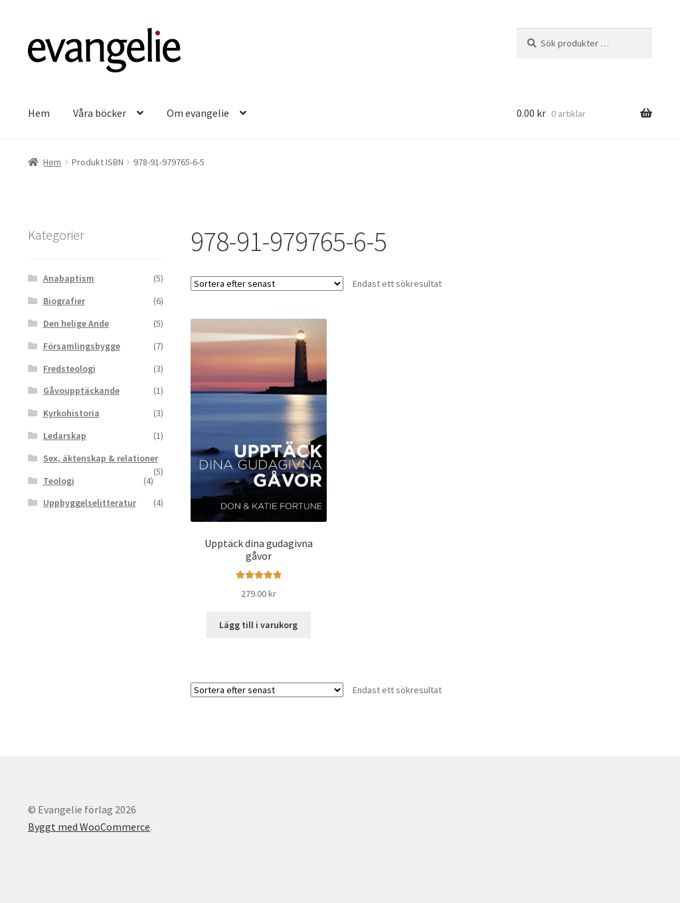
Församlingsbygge (81, 346)
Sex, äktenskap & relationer (100, 458)
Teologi (58, 481)
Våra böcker (99, 113)
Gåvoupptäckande (81, 390)
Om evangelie (198, 113)
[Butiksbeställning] (267, 283)
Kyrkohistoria (71, 413)
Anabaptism (68, 278)
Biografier (64, 301)
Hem (39, 113)
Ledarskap (64, 436)
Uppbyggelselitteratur (89, 503)
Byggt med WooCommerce (89, 826)
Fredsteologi (69, 368)
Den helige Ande (76, 323)
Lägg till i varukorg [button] (258, 625)
